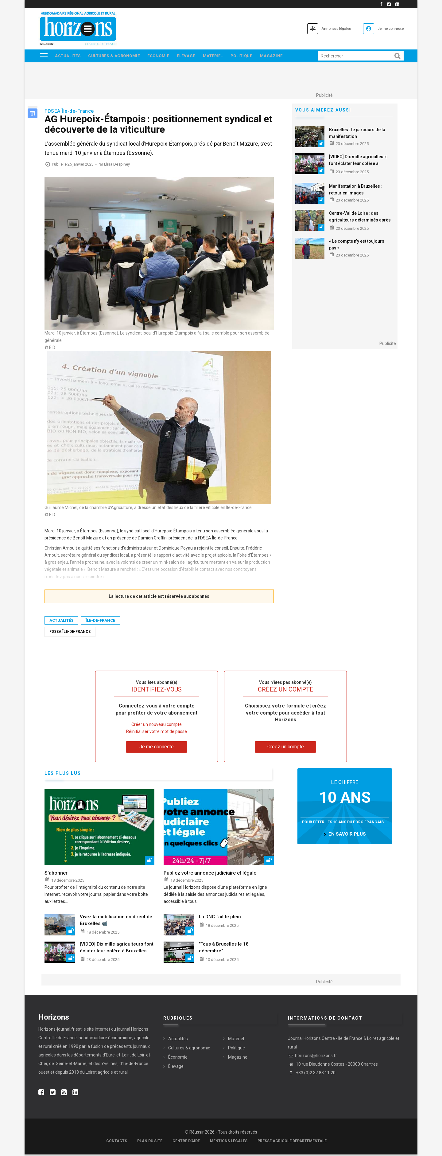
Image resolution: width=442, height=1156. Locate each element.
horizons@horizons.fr (312, 1057)
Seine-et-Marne (71, 1065)
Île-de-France (100, 622)
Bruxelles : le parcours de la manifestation (357, 134)
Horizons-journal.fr (56, 1030)
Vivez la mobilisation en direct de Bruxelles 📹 (116, 921)
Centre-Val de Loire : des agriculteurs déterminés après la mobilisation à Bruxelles (360, 221)
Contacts (116, 1142)
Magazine (280, 56)
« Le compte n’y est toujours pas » (356, 246)
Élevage (191, 56)
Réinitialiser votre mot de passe (156, 733)
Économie (162, 56)
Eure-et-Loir (117, 1056)
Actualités (68, 56)
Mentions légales (228, 1142)
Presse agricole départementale (292, 1142)
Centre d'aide (186, 1142)
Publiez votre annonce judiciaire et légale (210, 875)
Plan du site (149, 1142)
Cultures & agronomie (116, 56)
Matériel (219, 56)
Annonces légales (322, 28)
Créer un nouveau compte (156, 726)
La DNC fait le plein (220, 918)
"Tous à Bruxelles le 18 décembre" (224, 949)
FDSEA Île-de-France (70, 633)
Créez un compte (285, 748)
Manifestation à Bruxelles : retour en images (355, 191)
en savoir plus (347, 836)
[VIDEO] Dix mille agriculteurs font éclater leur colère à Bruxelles (358, 165)
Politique (249, 56)
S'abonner (56, 875)
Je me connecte (386, 28)
